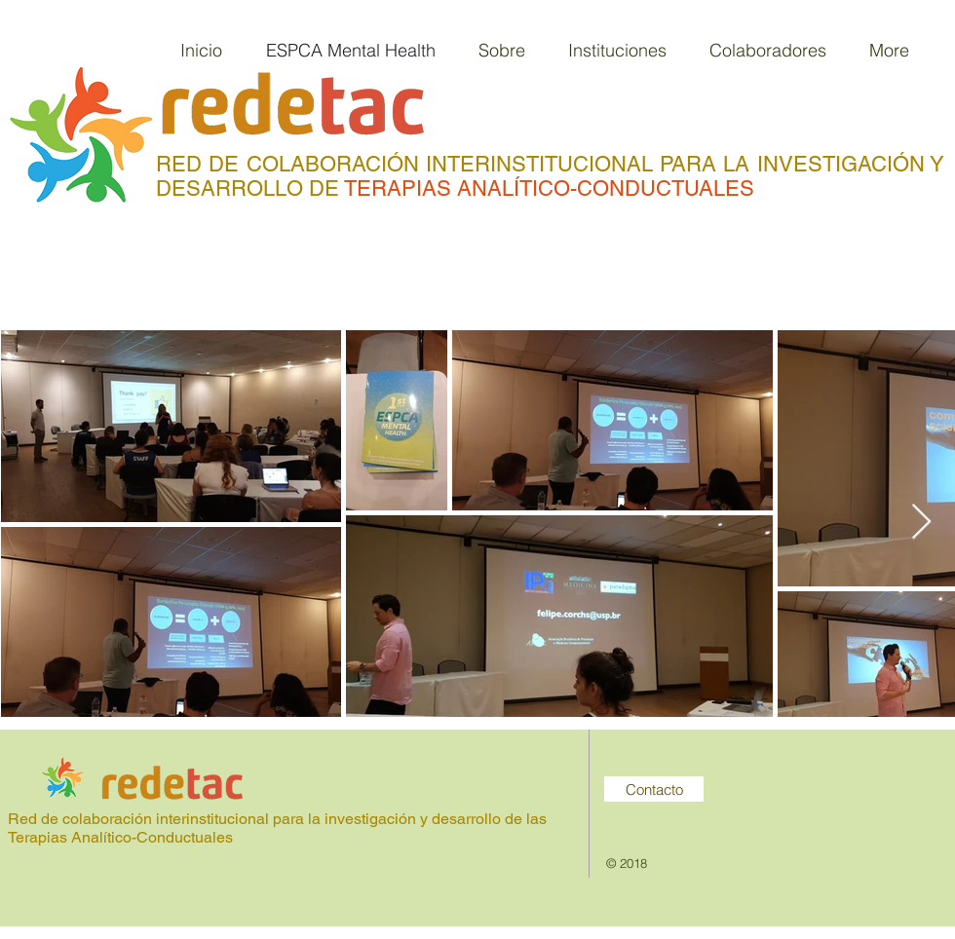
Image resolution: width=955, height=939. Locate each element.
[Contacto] (654, 789)
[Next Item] (921, 523)
